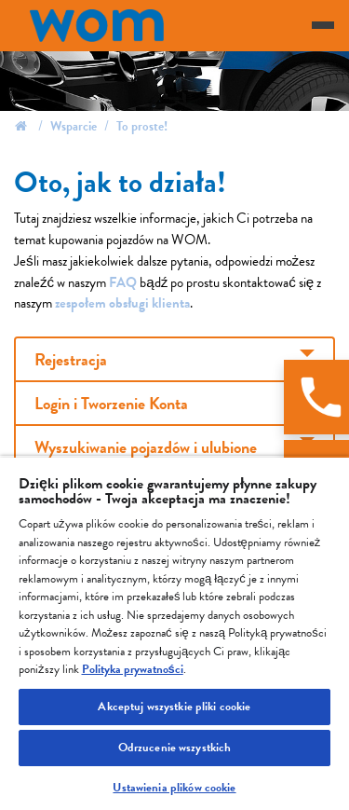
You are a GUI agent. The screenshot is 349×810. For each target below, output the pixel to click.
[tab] (174, 359)
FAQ (124, 282)
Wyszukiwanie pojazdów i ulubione (145, 447)
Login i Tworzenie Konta (111, 403)
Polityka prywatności (132, 669)
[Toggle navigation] (323, 25)
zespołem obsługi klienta (122, 303)
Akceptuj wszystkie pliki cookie (174, 706)
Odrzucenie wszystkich (175, 747)
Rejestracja (70, 359)
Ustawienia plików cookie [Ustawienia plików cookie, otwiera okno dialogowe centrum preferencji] (174, 787)
